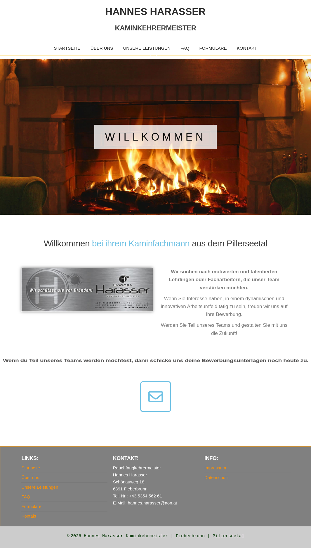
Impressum (215, 467)
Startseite (67, 48)
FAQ (184, 48)
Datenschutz (216, 477)
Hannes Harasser (155, 11)
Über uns (102, 48)
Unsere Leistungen (147, 48)
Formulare (213, 48)
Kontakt (247, 48)
